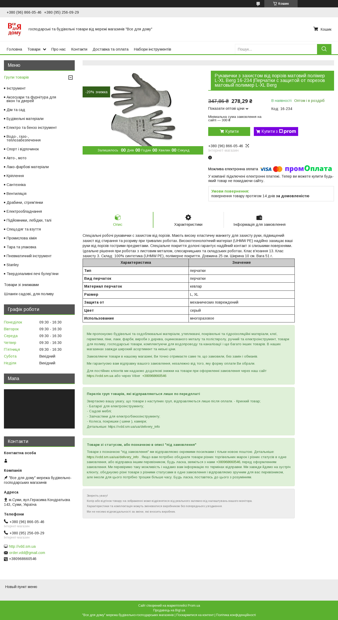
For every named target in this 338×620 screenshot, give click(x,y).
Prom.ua (194, 605)
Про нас (58, 49)
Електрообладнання (24, 211)
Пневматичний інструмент (29, 256)
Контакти (79, 49)
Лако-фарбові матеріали (28, 167)
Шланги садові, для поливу (29, 294)
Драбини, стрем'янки (25, 202)
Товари (33, 49)
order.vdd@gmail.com (27, 553)
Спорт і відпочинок (23, 149)
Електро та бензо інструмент (32, 127)
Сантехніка (16, 185)
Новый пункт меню (21, 587)
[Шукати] (324, 49)
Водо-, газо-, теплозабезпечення (24, 138)
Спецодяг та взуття (24, 229)
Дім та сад (16, 110)
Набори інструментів (152, 49)
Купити (232, 131)
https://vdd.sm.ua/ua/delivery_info (113, 457)
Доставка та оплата (110, 49)
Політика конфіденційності (236, 615)
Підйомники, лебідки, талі (29, 220)
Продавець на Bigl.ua (169, 610)
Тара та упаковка (21, 247)
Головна (14, 49)
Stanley (13, 265)
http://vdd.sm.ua (22, 546)
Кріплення (15, 176)
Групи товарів (16, 77)
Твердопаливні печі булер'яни (32, 274)
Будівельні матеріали (25, 119)
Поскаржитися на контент (195, 615)
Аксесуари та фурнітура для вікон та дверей (31, 99)
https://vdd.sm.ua (100, 376)
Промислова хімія (22, 238)
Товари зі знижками (21, 284)
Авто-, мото (16, 158)
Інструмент (16, 88)
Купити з (278, 131)
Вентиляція (16, 193)
